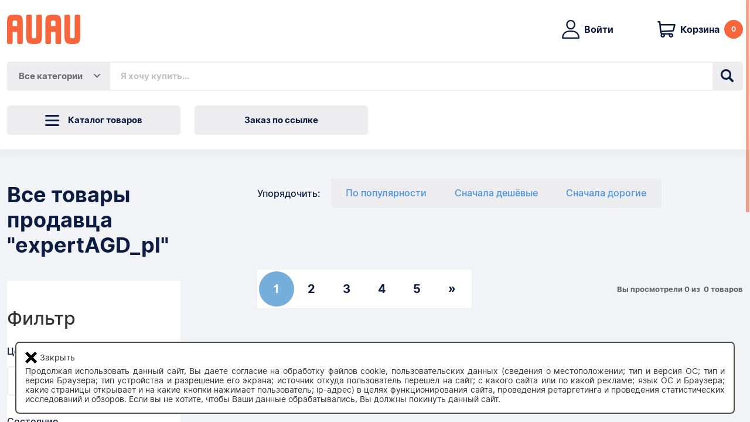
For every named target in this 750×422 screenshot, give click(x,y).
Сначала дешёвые (496, 193)
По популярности (386, 193)
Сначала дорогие (606, 193)
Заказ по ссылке (281, 120)
